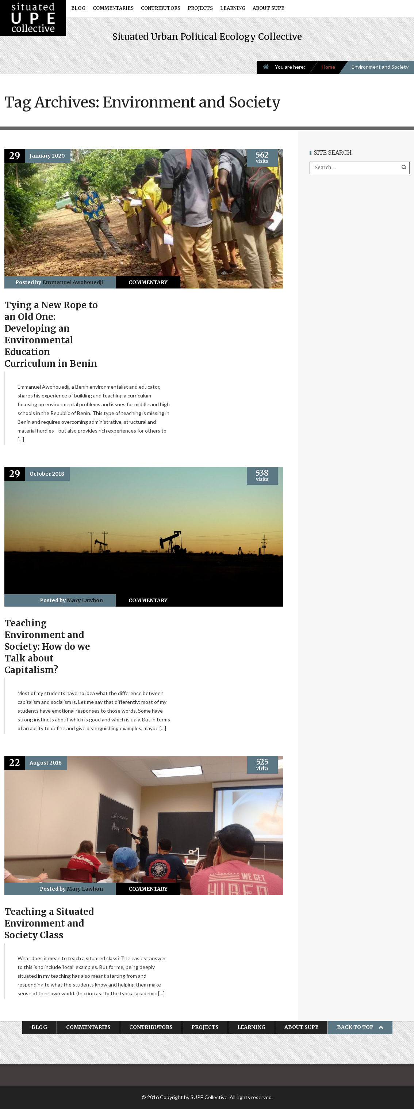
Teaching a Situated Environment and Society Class (49, 923)
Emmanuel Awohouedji (72, 282)
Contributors (160, 8)
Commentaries (113, 8)
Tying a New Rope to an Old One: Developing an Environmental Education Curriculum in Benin (51, 334)
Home (328, 67)
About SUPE (268, 8)
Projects (200, 8)
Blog (78, 8)
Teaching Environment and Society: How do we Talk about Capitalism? (47, 647)
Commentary (148, 282)
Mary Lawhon (85, 600)
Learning (232, 8)
